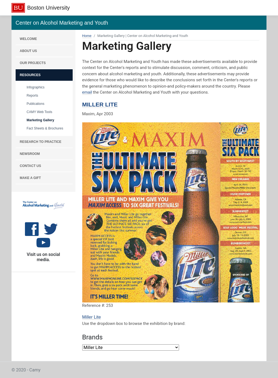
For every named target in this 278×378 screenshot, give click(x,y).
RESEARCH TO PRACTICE (40, 142)
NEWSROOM (30, 154)
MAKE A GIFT (30, 178)
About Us (28, 51)
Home (87, 36)
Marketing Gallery (40, 120)
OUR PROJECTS (33, 63)
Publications (35, 104)
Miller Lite (100, 104)
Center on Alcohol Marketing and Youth (62, 23)
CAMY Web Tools (39, 112)
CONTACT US (30, 166)
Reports (32, 95)
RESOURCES (30, 75)
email (87, 92)
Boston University (48, 8)
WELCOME (28, 39)
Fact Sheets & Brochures (45, 128)
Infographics (35, 87)
